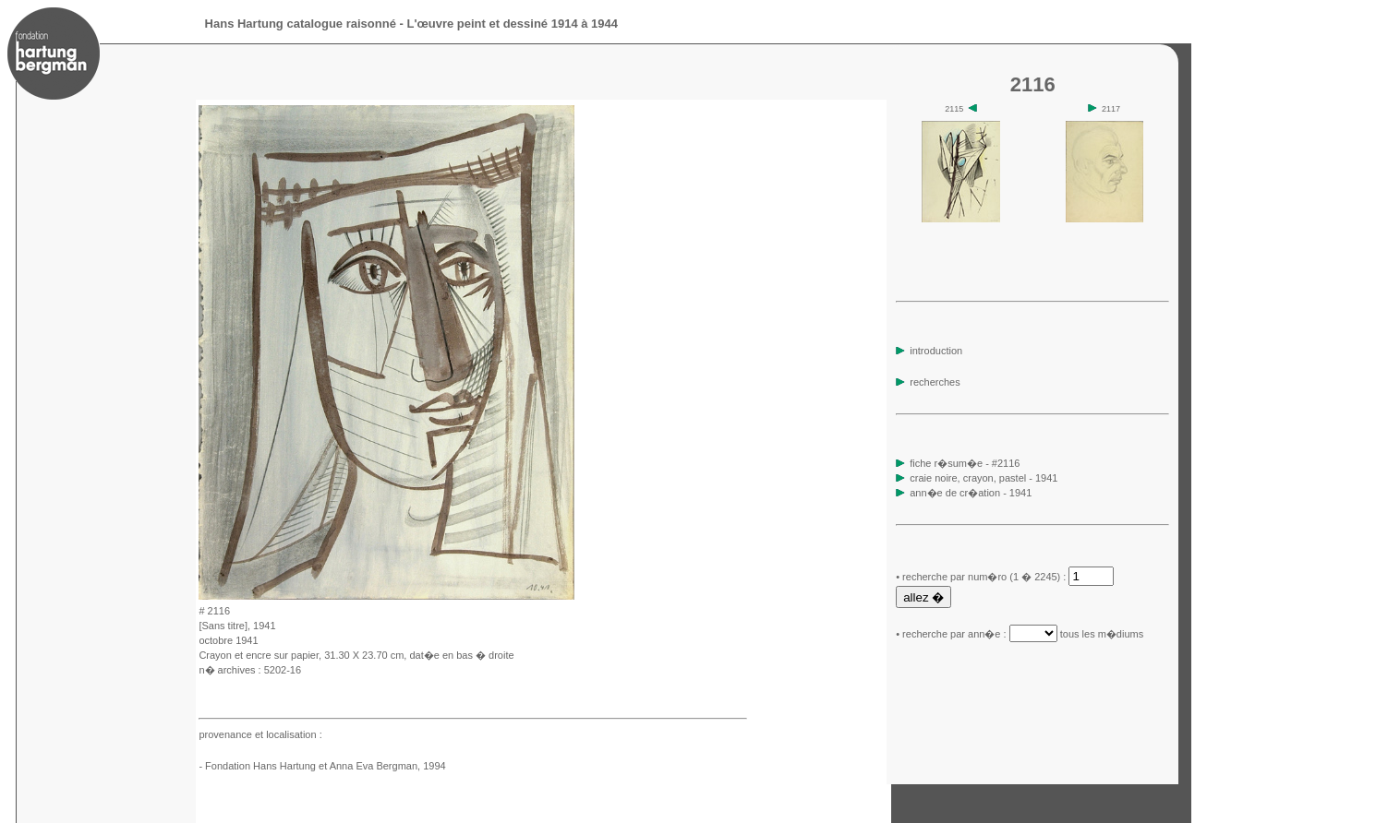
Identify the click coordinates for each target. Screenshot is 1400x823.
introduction (929, 350)
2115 (961, 108)
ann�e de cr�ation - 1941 (971, 492)
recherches (927, 382)
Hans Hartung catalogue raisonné (300, 23)
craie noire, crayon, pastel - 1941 (983, 477)
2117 (1104, 108)
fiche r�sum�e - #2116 (963, 463)
